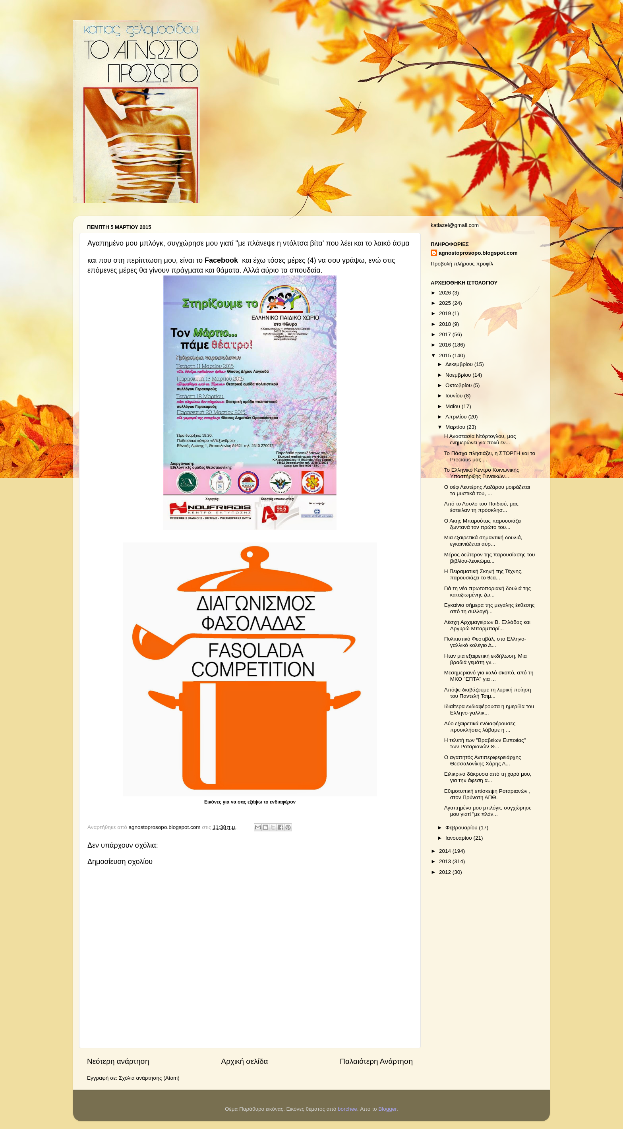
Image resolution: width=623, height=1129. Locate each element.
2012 (446, 872)
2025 (446, 303)
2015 (446, 355)
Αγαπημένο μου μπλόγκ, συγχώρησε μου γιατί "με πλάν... (488, 811)
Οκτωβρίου (459, 385)
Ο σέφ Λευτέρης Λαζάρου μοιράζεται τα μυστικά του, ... (487, 490)
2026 (446, 293)
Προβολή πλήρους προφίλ (462, 264)
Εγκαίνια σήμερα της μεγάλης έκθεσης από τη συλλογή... (489, 608)
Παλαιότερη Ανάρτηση (376, 1061)
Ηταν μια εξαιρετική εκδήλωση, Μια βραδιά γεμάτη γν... (485, 659)
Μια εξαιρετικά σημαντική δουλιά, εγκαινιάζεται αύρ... (483, 540)
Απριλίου (456, 417)
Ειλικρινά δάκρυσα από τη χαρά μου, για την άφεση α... (488, 777)
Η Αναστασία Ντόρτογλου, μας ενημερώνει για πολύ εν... (480, 439)
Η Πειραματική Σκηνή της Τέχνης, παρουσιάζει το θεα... (483, 574)
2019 (446, 313)
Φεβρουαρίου (462, 828)
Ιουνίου (454, 396)
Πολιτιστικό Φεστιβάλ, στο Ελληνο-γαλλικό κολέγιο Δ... (485, 642)
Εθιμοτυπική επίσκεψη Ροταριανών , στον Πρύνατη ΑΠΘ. (487, 794)
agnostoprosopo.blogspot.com (478, 253)
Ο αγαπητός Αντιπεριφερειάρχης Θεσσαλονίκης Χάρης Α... (482, 760)
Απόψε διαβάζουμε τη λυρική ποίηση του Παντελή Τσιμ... (487, 693)
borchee (347, 1109)
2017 (446, 334)
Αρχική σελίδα (244, 1061)
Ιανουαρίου (459, 838)
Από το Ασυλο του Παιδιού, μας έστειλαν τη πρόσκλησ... (481, 507)
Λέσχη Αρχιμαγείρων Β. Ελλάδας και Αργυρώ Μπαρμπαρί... (487, 625)
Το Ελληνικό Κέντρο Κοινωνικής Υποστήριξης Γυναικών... (481, 473)
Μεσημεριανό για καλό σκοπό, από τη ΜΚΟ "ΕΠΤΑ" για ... (489, 676)
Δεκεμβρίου (459, 364)
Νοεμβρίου (458, 375)
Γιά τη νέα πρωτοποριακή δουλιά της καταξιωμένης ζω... (487, 591)
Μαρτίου (456, 427)
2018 (446, 324)
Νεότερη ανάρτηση (118, 1061)
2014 (446, 851)
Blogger (387, 1109)
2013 (446, 861)
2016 (446, 345)
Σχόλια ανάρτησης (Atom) (149, 1078)
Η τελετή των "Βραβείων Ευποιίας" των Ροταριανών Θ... (485, 743)
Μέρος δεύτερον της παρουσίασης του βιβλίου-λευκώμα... (489, 558)
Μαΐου (453, 406)
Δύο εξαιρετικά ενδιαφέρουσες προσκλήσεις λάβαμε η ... (480, 726)
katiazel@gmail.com (455, 225)
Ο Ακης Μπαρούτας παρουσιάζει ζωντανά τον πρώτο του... (483, 524)
